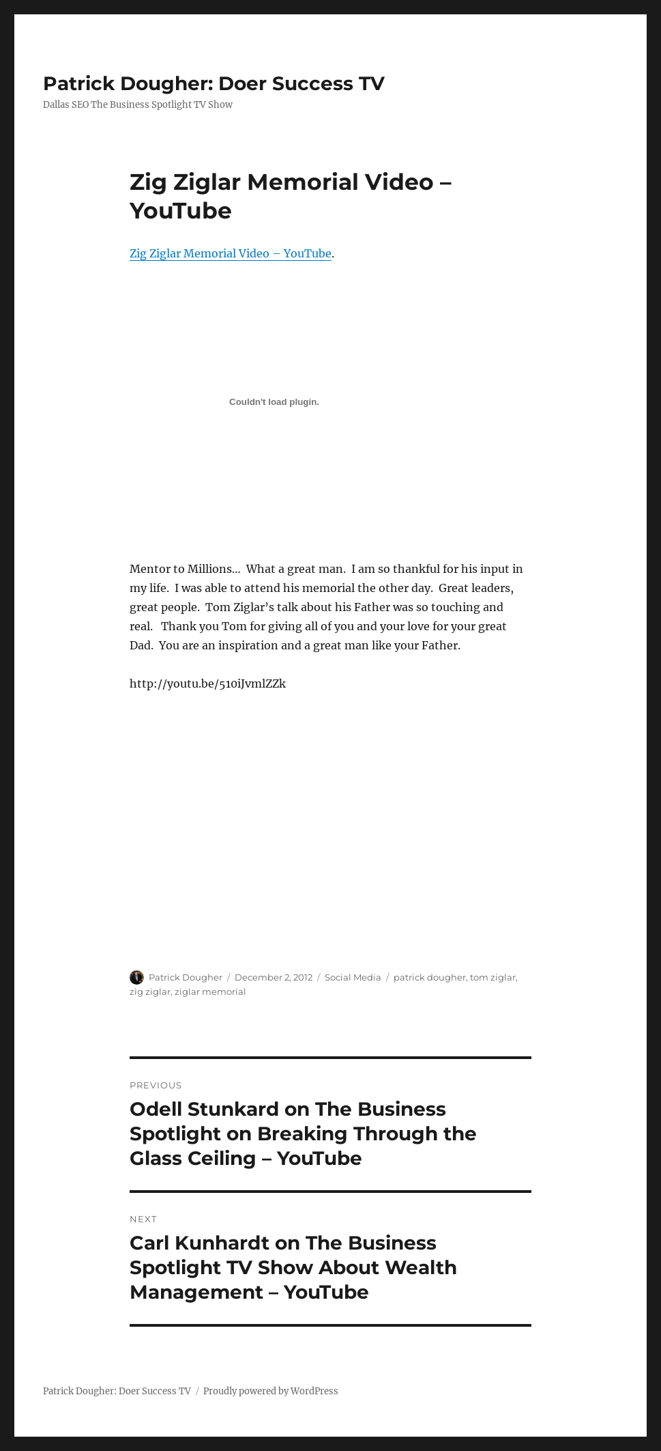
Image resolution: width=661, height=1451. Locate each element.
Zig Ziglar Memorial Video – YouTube (231, 253)
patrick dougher (430, 977)
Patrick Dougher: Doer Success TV (214, 83)
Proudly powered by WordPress (270, 1391)
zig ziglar (150, 991)
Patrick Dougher (185, 977)
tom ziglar (493, 977)
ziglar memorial (210, 991)
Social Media (353, 977)
